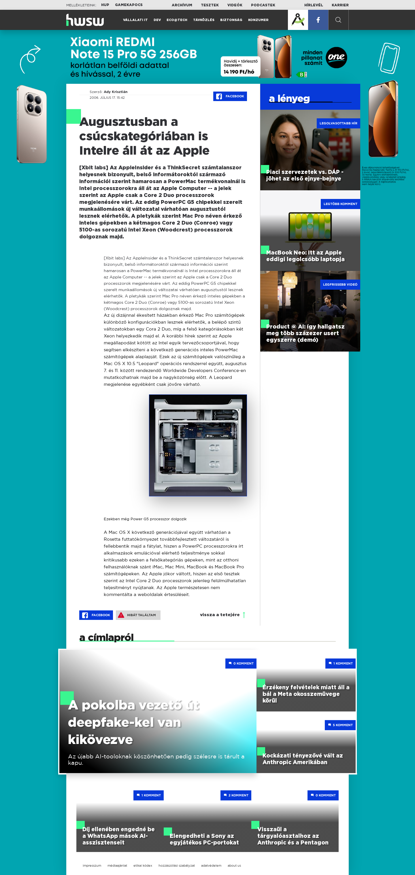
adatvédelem (211, 865)
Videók (234, 5)
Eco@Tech (177, 20)
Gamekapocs (129, 5)
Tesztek (210, 5)
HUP (105, 5)
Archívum (182, 5)
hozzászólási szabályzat (177, 865)
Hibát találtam (137, 615)
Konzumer (258, 20)
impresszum (92, 865)
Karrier (340, 5)
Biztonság (231, 20)
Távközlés (203, 20)
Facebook (230, 96)
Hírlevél (313, 5)
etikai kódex (142, 865)
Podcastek (263, 5)
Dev (157, 20)
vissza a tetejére (220, 615)
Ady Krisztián (115, 92)
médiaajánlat (117, 865)
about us (234, 865)
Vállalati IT (135, 20)
